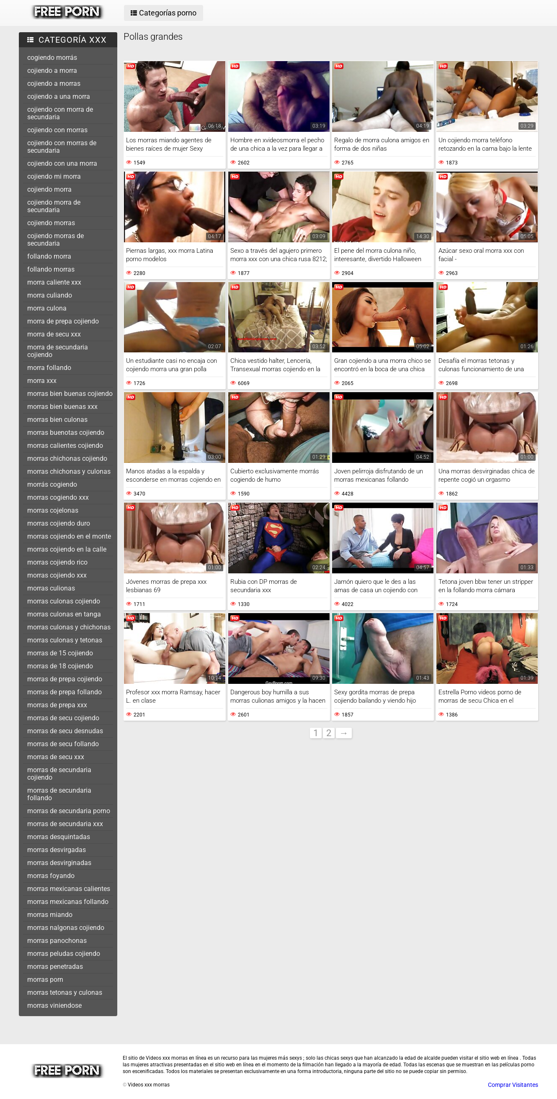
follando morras (51, 269)
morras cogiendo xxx (58, 497)
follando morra (49, 256)
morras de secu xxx (55, 757)
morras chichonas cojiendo (67, 458)
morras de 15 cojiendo (60, 653)
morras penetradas (55, 967)
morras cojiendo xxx (57, 575)
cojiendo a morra (52, 70)
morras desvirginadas (59, 863)
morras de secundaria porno (68, 811)
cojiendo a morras (53, 83)
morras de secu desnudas (65, 731)
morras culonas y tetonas (64, 640)
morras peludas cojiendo (63, 954)
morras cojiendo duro (58, 523)
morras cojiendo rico (57, 562)
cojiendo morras (51, 223)
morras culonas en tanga (64, 614)
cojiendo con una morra (62, 163)
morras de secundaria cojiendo (59, 773)
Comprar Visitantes (513, 1084)
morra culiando (49, 295)
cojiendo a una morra (58, 96)
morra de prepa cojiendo (63, 321)
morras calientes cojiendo (65, 445)
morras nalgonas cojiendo (65, 928)
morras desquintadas (58, 837)
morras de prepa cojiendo (64, 679)
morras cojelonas (52, 510)
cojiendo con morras (57, 130)
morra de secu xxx (54, 334)
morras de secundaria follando (59, 794)
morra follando (49, 368)
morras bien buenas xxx (62, 407)
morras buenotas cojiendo (65, 433)
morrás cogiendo (52, 484)
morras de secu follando (63, 744)
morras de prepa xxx (57, 705)
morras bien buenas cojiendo (70, 394)
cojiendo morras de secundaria (55, 239)
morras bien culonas (57, 420)
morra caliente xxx (54, 282)
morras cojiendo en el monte (69, 536)
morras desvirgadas (56, 850)
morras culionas (51, 588)
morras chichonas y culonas (69, 471)
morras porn (45, 979)
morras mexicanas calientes (68, 889)
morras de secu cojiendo (63, 718)
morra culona (47, 308)
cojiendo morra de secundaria (53, 206)
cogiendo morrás (52, 58)
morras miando (49, 915)
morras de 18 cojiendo (60, 666)
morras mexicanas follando (67, 902)
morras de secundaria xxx (65, 824)
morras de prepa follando (64, 692)
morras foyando (51, 876)
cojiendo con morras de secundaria (61, 146)
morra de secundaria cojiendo (57, 351)
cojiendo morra (49, 189)
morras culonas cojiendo (63, 601)
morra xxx (42, 381)
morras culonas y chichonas (69, 627)
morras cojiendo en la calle (66, 549)
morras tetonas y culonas (64, 992)
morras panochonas (57, 941)
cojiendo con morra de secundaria (60, 113)
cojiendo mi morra (54, 176)
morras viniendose (54, 1005)
